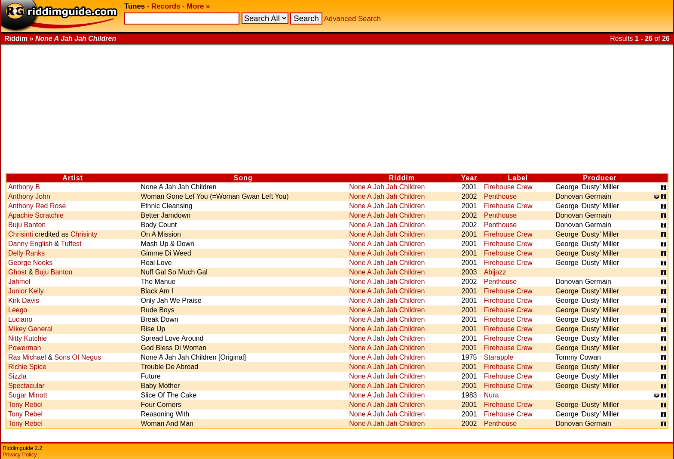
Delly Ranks (26, 253)
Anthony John (29, 196)
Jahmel (19, 281)
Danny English (30, 243)
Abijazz (495, 272)
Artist (72, 178)
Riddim (402, 178)
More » (198, 6)
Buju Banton (27, 224)
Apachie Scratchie (36, 215)
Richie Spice (27, 366)
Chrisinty (83, 234)
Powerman (24, 347)
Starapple (499, 357)
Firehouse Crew (508, 187)
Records (165, 6)
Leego (18, 310)
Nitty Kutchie (27, 338)
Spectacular (26, 385)
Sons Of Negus (78, 357)
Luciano (20, 319)
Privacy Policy (20, 454)
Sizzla (17, 376)
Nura (491, 395)
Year (469, 178)
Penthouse (500, 196)
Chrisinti (20, 234)
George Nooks (30, 262)
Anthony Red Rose (37, 205)
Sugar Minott (27, 395)
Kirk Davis (23, 300)
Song (243, 178)
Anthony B (24, 187)
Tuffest (71, 243)
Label (518, 178)
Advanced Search (352, 19)
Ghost (17, 272)
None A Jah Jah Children (387, 187)
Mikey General (30, 329)
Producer (599, 178)
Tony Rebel (25, 404)
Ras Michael (27, 357)
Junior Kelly (26, 291)
